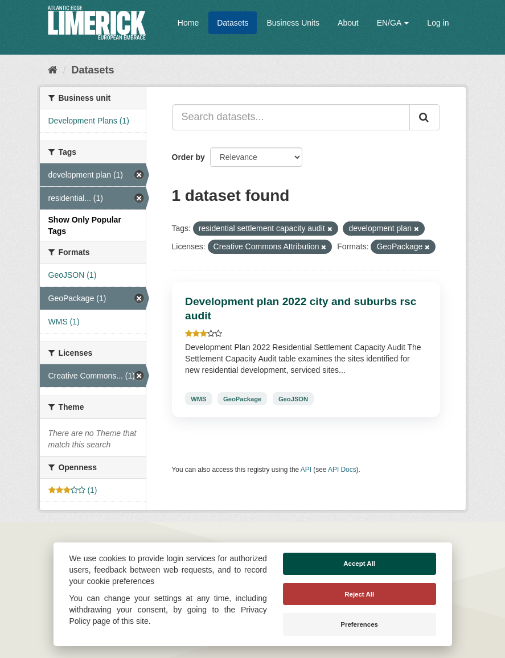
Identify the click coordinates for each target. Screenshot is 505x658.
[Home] (53, 70)
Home (188, 22)
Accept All (359, 563)
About (348, 22)
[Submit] (424, 117)
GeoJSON (293, 398)
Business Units (292, 22)
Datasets (232, 22)
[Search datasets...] (291, 117)
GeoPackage (242, 398)
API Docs (342, 470)
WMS (198, 398)
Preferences (359, 624)
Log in (438, 22)
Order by (188, 157)
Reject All (359, 594)
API (306, 470)
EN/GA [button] (393, 22)
